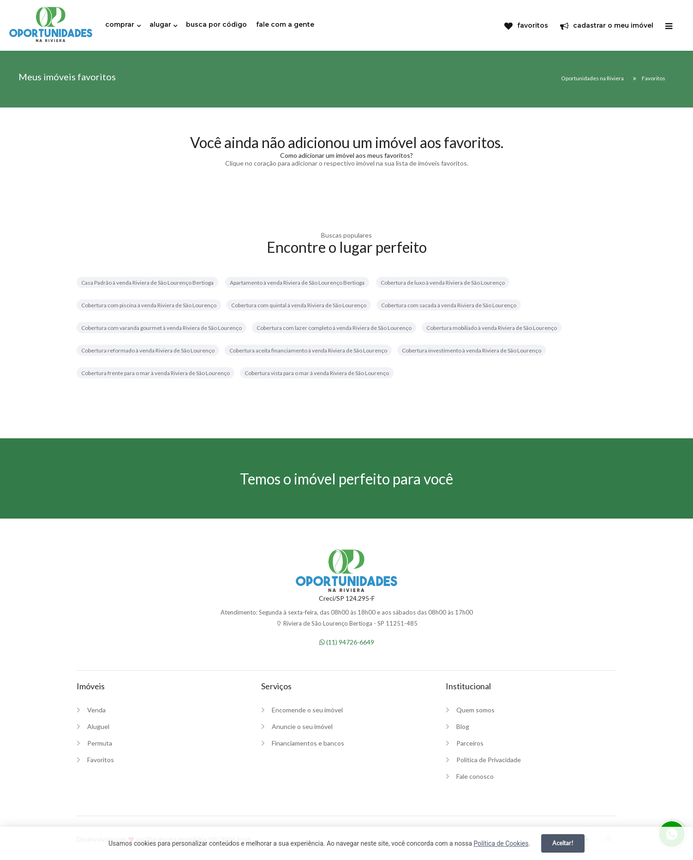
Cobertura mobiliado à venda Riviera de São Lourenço (491, 327)
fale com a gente (285, 24)
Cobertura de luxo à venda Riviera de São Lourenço (443, 282)
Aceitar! (563, 843)
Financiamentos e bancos (308, 743)
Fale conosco (475, 776)
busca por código (216, 24)
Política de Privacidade (488, 760)
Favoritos (100, 760)
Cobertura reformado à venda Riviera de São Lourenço (148, 350)
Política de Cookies (500, 843)
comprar (119, 24)
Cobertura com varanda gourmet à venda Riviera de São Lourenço (161, 327)
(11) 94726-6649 (346, 642)
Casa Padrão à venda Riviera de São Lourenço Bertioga (147, 282)
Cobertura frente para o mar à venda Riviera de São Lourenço (155, 373)
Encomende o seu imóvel (307, 710)
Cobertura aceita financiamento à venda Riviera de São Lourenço (308, 350)
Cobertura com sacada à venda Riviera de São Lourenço (448, 305)
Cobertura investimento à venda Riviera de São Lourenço (471, 350)
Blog (462, 726)
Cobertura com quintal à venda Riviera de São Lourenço (298, 305)
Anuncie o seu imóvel (302, 726)
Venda (96, 710)
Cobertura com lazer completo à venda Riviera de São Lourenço (334, 327)
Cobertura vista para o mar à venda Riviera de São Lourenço (317, 373)
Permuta (99, 743)
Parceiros (470, 743)
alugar (160, 24)
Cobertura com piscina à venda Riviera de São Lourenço (148, 305)
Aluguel (98, 726)
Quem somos (475, 710)
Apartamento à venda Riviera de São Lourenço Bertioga (297, 282)
